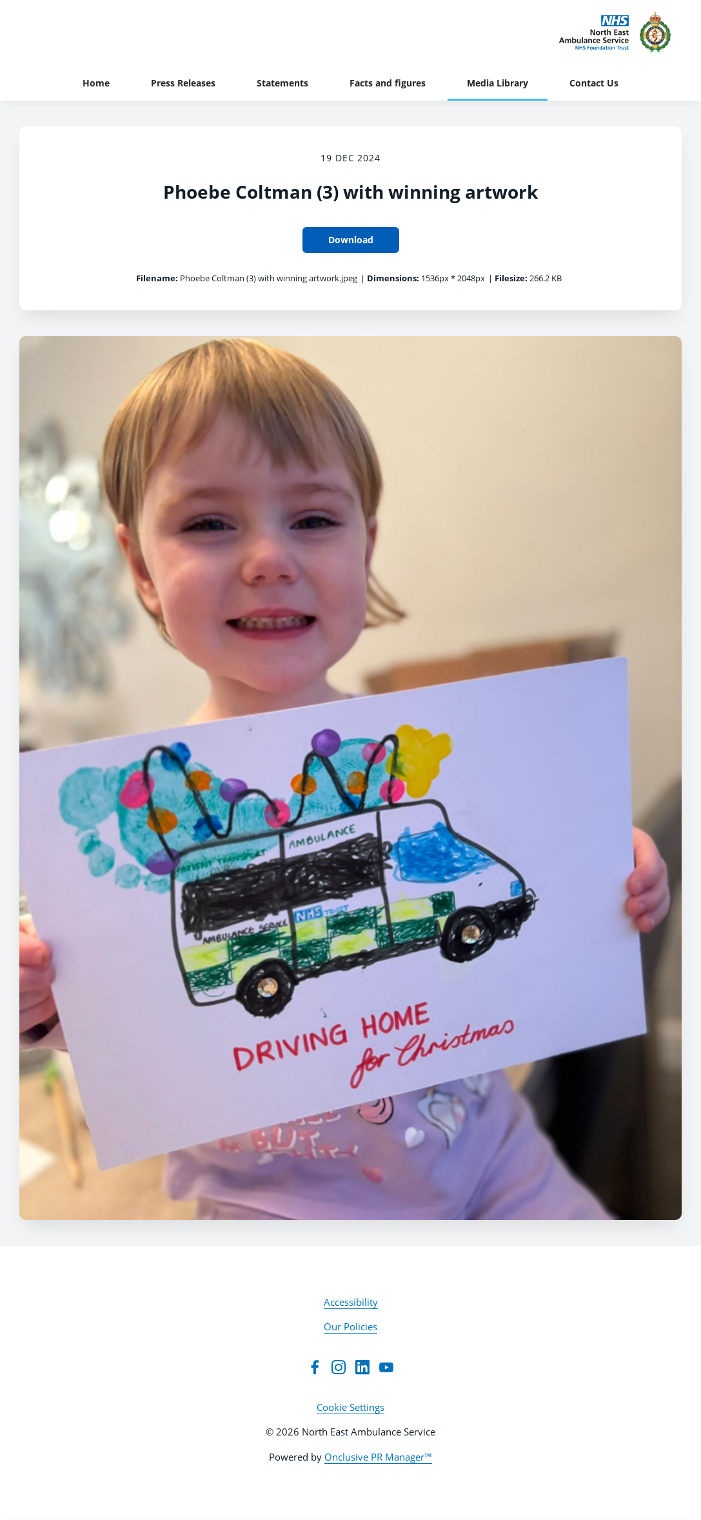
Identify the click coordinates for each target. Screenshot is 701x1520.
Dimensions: (393, 278)
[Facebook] (315, 1367)
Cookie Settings (350, 1407)
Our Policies (350, 1326)
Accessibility (351, 1301)
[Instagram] (338, 1367)
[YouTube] (386, 1367)
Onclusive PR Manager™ (378, 1456)
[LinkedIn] (362, 1367)
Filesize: (511, 278)
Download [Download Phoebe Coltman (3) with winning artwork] (350, 240)
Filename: (157, 278)
